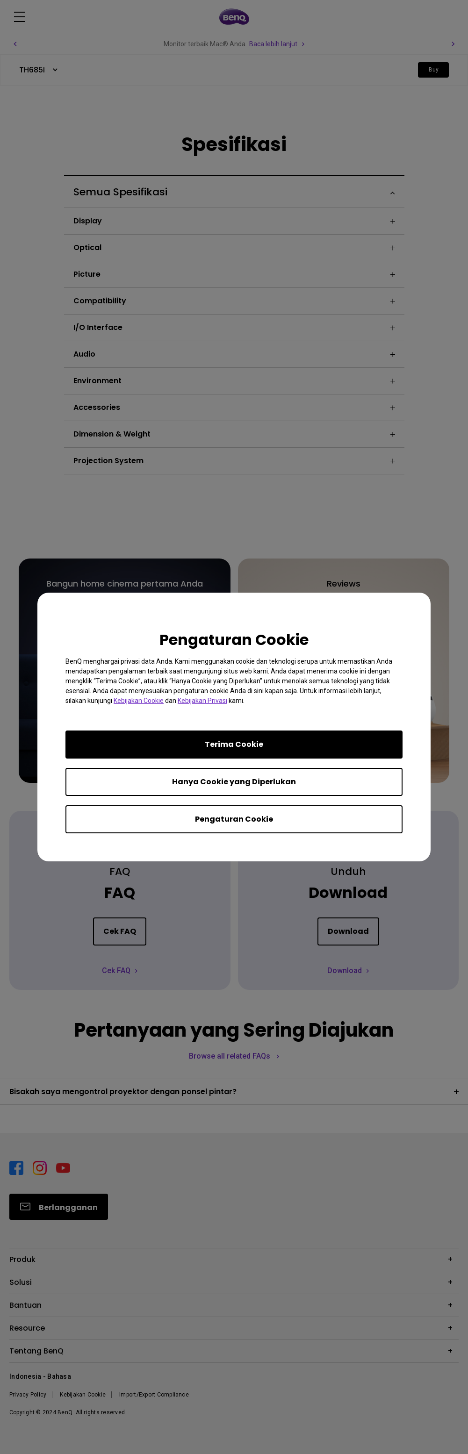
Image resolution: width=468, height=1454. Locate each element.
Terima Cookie (234, 744)
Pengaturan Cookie (234, 819)
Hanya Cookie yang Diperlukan (234, 781)
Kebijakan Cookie (139, 700)
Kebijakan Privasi (202, 700)
